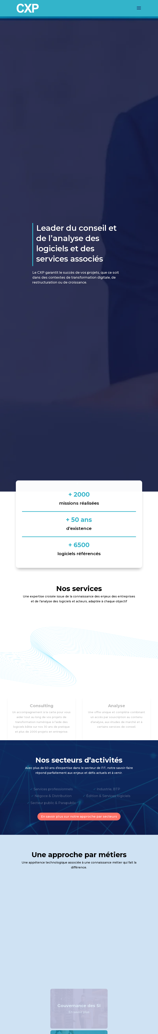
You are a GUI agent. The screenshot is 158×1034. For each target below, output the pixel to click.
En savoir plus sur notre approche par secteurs (79, 816)
